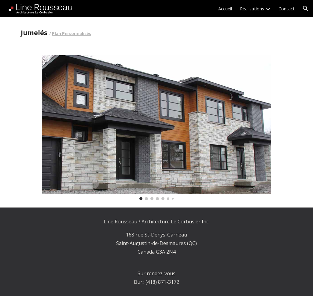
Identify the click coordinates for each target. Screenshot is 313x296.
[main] (109, 32)
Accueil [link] (225, 8)
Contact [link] (286, 8)
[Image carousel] (156, 127)
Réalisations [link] (252, 8)
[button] (305, 8)
